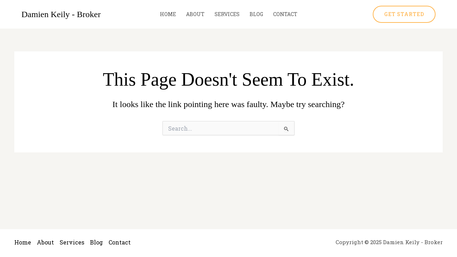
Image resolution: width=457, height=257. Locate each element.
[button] (404, 14)
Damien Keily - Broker (61, 14)
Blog (256, 14)
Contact (285, 14)
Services (227, 14)
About (195, 14)
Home (168, 14)
